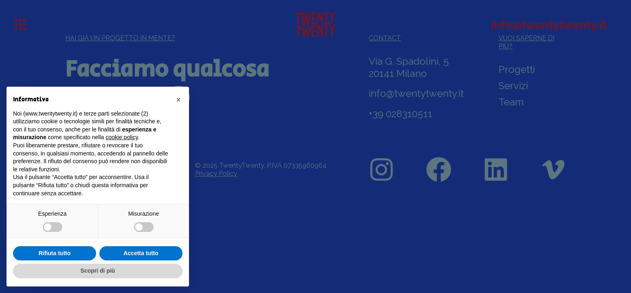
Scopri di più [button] (98, 270)
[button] (178, 99)
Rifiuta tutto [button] (55, 253)
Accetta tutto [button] (140, 253)
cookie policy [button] (122, 137)
